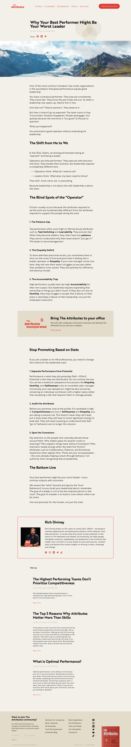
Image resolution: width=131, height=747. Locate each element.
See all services (56, 330)
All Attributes (50, 726)
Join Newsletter (75, 729)
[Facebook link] (95, 720)
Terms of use (78, 745)
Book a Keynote (51, 723)
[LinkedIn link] (95, 726)
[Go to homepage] (18, 6)
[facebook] (38, 36)
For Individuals (49, 6)
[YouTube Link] (95, 732)
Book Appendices (75, 720)
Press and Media (75, 726)
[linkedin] (42, 36)
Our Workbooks (75, 723)
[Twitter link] (95, 729)
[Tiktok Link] (95, 736)
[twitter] (45, 36)
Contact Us (73, 732)
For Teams (38, 6)
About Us (74, 6)
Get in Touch (84, 6)
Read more (37, 603)
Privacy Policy (90, 745)
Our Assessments (63, 6)
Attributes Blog (51, 732)
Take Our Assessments (109, 6)
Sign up (14, 740)
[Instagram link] (95, 723)
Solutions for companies (54, 720)
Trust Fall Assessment (53, 729)
